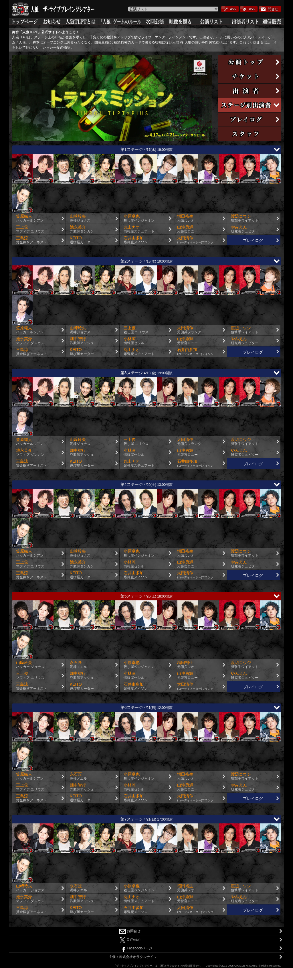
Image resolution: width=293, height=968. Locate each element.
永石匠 (94, 664)
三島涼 (41, 240)
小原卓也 (148, 218)
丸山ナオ (148, 229)
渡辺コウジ (255, 218)
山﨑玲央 (94, 218)
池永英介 (94, 229)
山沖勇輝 (202, 229)
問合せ (273, 9)
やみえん (255, 229)
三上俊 (41, 229)
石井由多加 (148, 240)
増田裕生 (202, 218)
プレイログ (253, 240)
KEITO (94, 240)
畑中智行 (94, 340)
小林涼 (148, 340)
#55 (233, 9)
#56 (252, 9)
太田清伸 (202, 240)
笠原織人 (41, 218)
